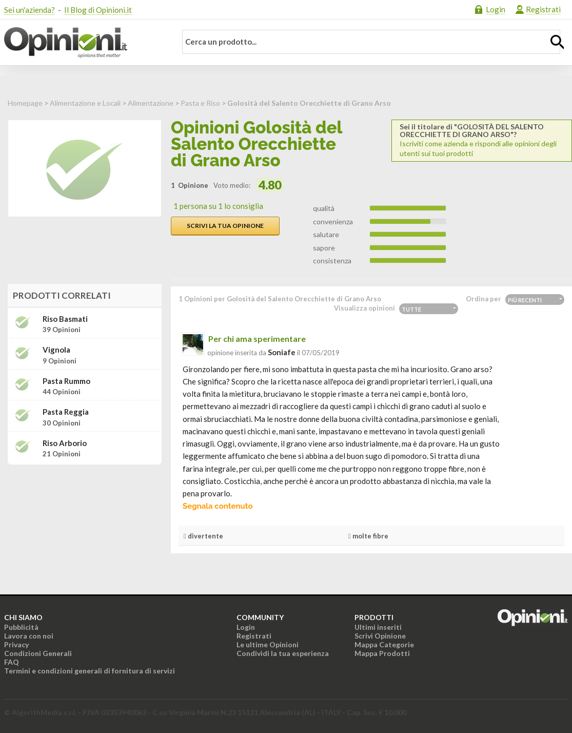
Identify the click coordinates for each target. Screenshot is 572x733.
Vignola (56, 349)
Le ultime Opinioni (267, 644)
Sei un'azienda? (29, 9)
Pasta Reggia (66, 412)
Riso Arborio (65, 443)
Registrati (543, 9)
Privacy (16, 644)
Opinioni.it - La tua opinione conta (83, 43)
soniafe (281, 352)
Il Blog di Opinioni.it (98, 9)
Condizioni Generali (38, 653)
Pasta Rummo (66, 381)
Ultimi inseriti (378, 627)
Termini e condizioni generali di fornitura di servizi (89, 670)
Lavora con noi (28, 635)
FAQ (11, 662)
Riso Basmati (65, 319)
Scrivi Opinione (380, 635)
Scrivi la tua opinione (225, 225)
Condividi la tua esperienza (282, 653)
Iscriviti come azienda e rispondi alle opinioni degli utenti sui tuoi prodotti (482, 140)
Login (495, 9)
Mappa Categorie (384, 644)
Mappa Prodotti (382, 653)
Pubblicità (21, 627)
